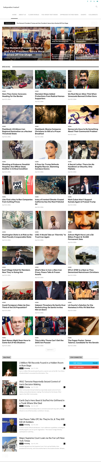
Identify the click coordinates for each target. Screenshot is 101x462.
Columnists (93, 15)
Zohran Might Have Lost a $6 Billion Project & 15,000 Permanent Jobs (81, 237)
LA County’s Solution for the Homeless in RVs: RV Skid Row (81, 306)
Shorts (83, 15)
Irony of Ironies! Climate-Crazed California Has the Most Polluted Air (49, 201)
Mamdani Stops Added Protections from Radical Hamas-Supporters (50, 96)
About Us (22, 15)
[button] (96, 7)
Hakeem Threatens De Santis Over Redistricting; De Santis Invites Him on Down (50, 307)
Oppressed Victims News (69, 15)
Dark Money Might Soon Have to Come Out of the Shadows (16, 341)
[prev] (92, 23)
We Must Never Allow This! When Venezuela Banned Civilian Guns (82, 95)
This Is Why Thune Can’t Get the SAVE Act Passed (49, 341)
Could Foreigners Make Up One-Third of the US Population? (16, 306)
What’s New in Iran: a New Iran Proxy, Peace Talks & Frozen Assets (48, 272)
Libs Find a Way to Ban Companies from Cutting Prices (17, 200)
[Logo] (11, 7)
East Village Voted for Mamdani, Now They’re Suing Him (16, 271)
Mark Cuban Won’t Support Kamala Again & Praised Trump (82, 200)
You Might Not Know (49, 15)
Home (14, 15)
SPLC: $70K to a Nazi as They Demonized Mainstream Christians (83, 271)
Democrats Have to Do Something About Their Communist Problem (83, 130)
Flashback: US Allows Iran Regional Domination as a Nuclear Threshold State (17, 131)
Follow (95, 363)
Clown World (33, 15)
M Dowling (27, 368)
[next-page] (6, 456)
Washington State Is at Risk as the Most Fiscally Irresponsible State (17, 236)
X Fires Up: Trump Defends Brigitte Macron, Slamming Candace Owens (47, 166)
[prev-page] (3, 456)
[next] (96, 23)
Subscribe (94, 367)
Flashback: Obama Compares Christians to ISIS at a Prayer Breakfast (48, 131)
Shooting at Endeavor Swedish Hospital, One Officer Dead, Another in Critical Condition (16, 166)
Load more (50, 349)
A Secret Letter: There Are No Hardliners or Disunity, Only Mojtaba (81, 166)
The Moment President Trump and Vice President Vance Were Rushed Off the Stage (42, 23)
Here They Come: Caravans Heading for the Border (14, 95)
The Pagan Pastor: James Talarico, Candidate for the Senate (83, 341)
